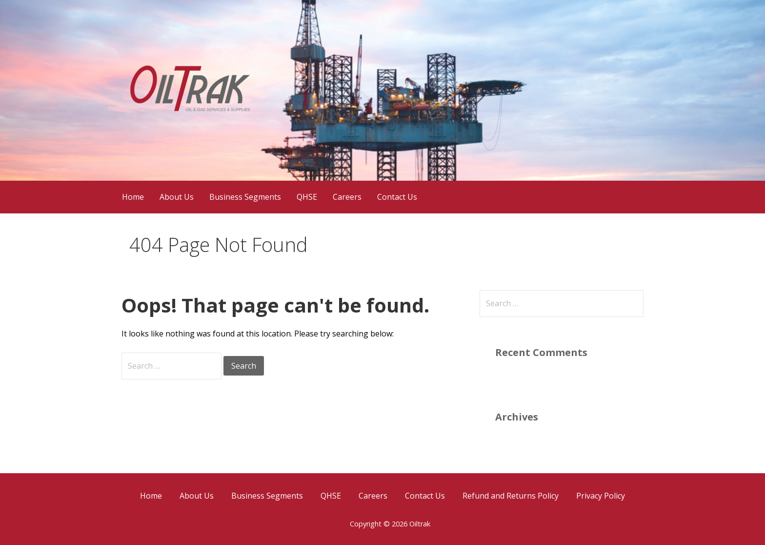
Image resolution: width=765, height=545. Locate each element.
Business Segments (245, 196)
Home (133, 196)
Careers (347, 196)
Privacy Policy (600, 495)
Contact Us (397, 196)
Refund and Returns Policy (511, 495)
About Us (177, 196)
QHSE (307, 196)
